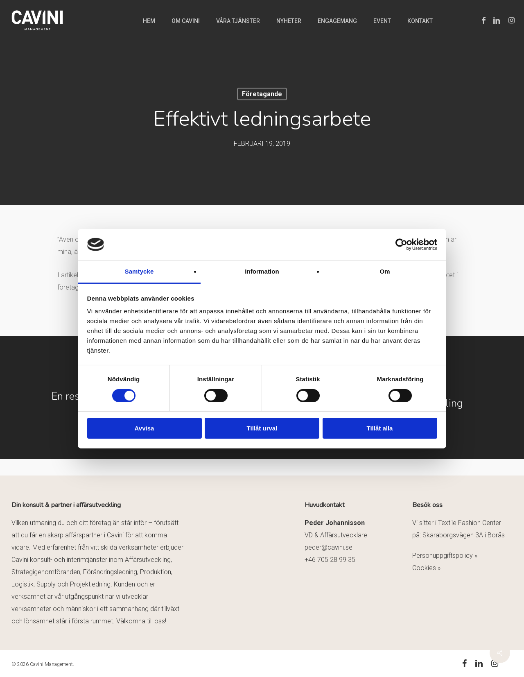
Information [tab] (262, 271)
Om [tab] (384, 271)
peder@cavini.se (328, 547)
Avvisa (144, 428)
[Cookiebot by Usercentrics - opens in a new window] (401, 244)
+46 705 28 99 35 (330, 560)
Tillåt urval (262, 428)
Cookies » (426, 568)
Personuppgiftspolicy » (444, 555)
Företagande (262, 94)
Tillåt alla (380, 428)
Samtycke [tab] (139, 271)
